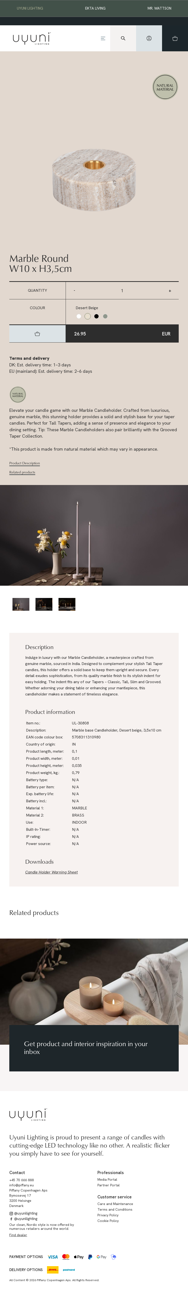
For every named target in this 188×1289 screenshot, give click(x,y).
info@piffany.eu (21, 1185)
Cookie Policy (108, 1221)
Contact (17, 1172)
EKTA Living (95, 8)
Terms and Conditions (114, 1209)
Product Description (24, 463)
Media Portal (107, 1179)
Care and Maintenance (115, 1204)
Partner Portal (108, 1185)
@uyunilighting (23, 1213)
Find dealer (18, 1235)
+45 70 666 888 (21, 1180)
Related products (22, 472)
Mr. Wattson (159, 8)
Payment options (26, 1257)
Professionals (110, 1172)
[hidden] (149, 38)
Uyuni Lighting (30, 8)
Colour (37, 307)
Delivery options (26, 1270)
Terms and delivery (29, 358)
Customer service (114, 1196)
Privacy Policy (107, 1215)
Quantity (37, 290)
